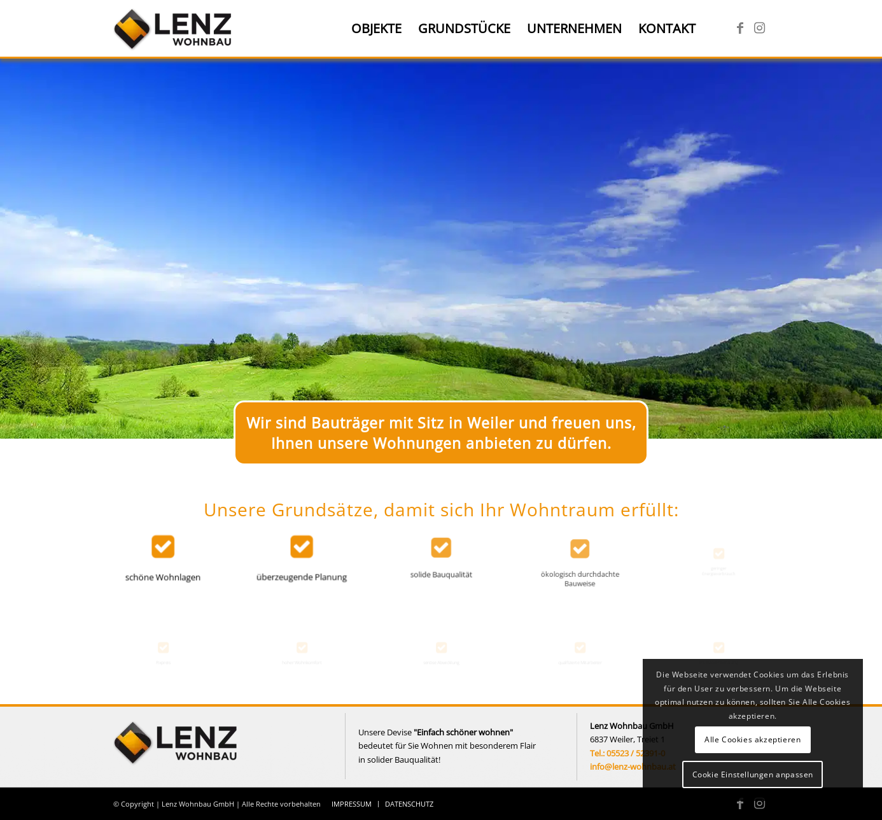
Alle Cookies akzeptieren (752, 739)
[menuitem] (376, 29)
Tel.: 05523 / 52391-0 (627, 753)
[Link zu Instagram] (759, 28)
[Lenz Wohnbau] (174, 29)
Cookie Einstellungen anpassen (752, 774)
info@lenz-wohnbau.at (633, 766)
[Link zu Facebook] (740, 28)
